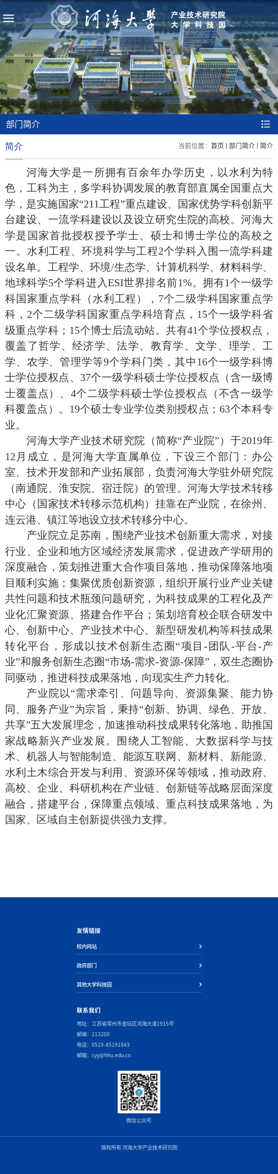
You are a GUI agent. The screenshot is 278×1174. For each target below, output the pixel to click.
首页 (217, 145)
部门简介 (242, 145)
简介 (266, 145)
